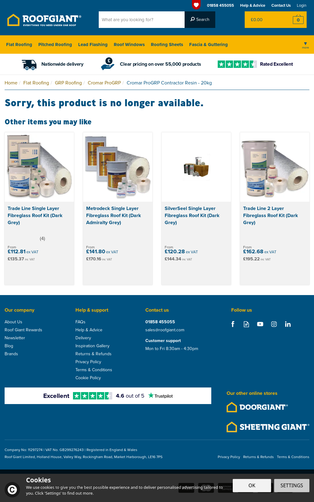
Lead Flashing (93, 44)
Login (301, 5)
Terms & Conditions (93, 370)
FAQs (80, 322)
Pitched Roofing (55, 44)
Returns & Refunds (93, 354)
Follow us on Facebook (232, 324)
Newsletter (15, 338)
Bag (263, 19)
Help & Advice (88, 330)
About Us (13, 322)
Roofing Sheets (167, 44)
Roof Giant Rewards (23, 330)
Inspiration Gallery (92, 346)
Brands (11, 354)
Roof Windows (129, 44)
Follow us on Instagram (274, 324)
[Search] (142, 19)
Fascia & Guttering (208, 44)
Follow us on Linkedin (288, 324)
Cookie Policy (88, 378)
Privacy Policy (88, 362)
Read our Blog (246, 324)
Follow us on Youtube (260, 324)
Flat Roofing (19, 44)
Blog (9, 346)
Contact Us (281, 5)
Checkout (294, 19)
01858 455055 (160, 322)
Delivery (83, 338)
